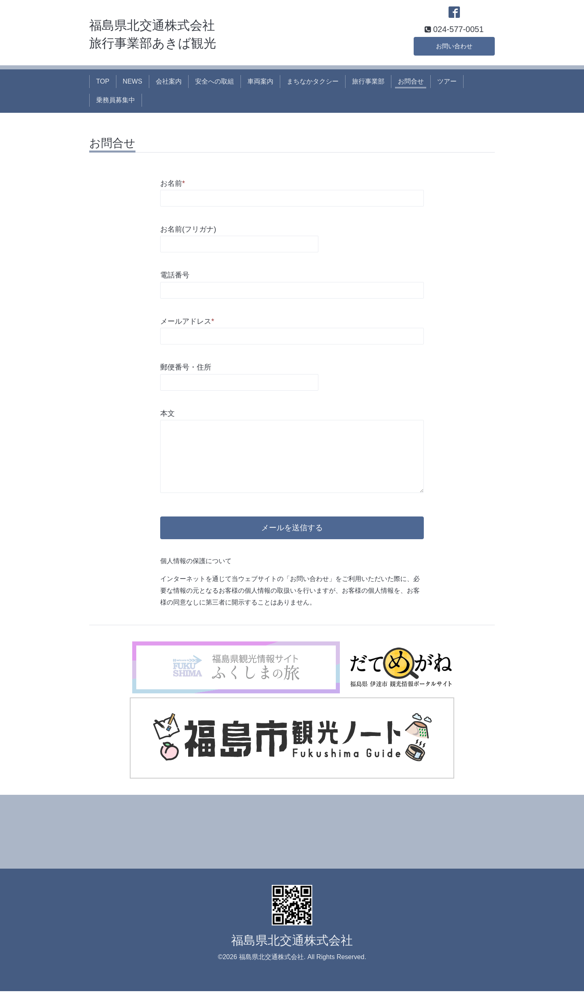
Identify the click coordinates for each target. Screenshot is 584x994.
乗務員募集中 (115, 100)
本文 (167, 414)
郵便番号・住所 (185, 368)
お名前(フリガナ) (188, 230)
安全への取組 (214, 82)
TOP (103, 82)
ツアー (447, 82)
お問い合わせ (454, 46)
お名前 (172, 184)
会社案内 (169, 82)
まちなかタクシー (313, 82)
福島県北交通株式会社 (292, 942)
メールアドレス (187, 322)
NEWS (132, 82)
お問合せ (411, 82)
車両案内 (260, 82)
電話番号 (174, 276)
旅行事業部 (368, 82)
